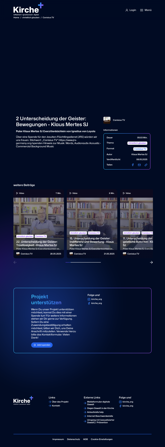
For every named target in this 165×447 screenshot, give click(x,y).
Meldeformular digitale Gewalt (98, 403)
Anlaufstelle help (95, 412)
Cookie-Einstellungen (102, 439)
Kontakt (56, 405)
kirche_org (96, 299)
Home (16, 17)
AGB (85, 439)
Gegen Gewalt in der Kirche (100, 408)
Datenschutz (73, 439)
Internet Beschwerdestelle (100, 416)
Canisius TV (48, 17)
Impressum (58, 439)
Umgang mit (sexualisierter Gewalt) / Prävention (100, 421)
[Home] (28, 9)
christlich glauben (31, 17)
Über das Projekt (60, 402)
